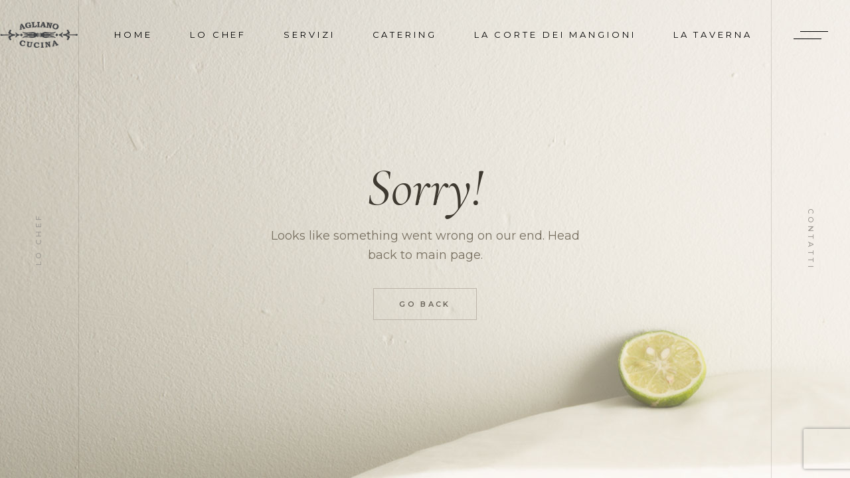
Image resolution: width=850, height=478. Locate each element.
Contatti (810, 239)
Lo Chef (39, 239)
